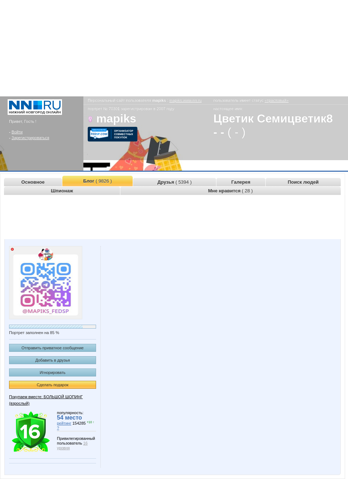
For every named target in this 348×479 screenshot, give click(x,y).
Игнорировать (53, 372)
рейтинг (64, 423)
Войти (17, 132)
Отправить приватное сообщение (52, 348)
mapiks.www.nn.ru (185, 100)
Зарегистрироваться (30, 138)
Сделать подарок (53, 385)
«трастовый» (277, 100)
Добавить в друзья (52, 360)
